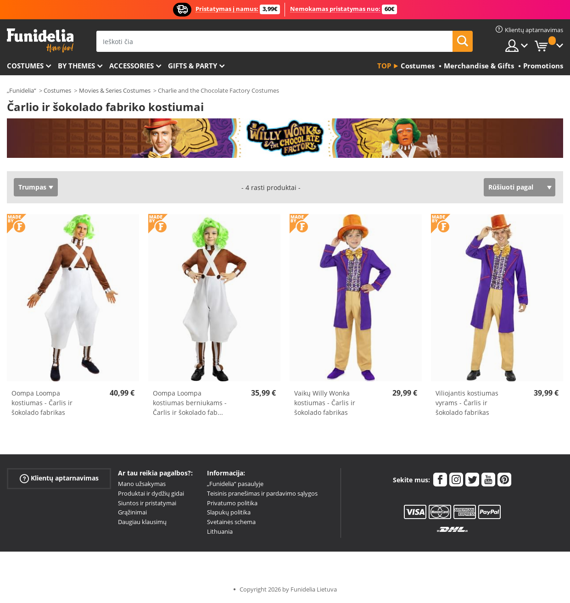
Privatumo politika (232, 503)
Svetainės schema (231, 522)
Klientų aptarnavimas (59, 478)
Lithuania (220, 531)
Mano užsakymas (142, 484)
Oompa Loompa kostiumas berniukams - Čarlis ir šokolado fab (190, 403)
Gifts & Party (192, 65)
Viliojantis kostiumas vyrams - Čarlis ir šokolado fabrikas (467, 403)
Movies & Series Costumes (115, 90)
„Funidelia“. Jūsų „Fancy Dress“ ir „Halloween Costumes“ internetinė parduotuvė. (40, 40)
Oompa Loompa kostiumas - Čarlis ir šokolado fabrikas (42, 403)
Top (384, 65)
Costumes (25, 65)
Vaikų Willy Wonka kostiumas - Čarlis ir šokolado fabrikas (324, 403)
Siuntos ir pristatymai (147, 503)
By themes (76, 65)
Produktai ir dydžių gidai (151, 493)
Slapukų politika (229, 512)
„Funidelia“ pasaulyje (235, 484)
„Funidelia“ (21, 90)
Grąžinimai (132, 512)
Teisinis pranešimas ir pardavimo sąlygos (262, 493)
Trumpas (32, 187)
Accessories (131, 65)
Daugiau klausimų (142, 522)
